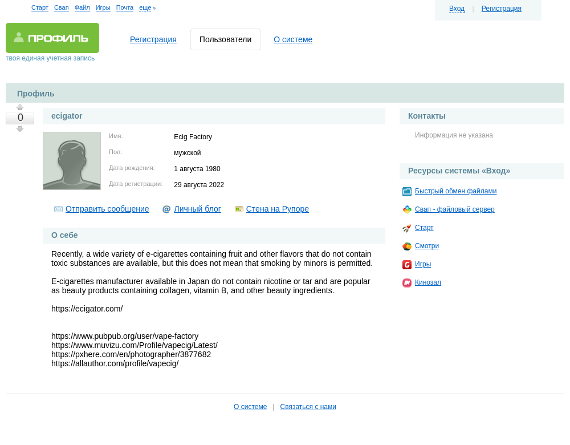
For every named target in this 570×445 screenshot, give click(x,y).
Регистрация (502, 9)
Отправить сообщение (107, 208)
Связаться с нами (308, 407)
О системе (293, 39)
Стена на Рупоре (277, 208)
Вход (457, 9)
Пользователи (225, 39)
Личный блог (197, 208)
